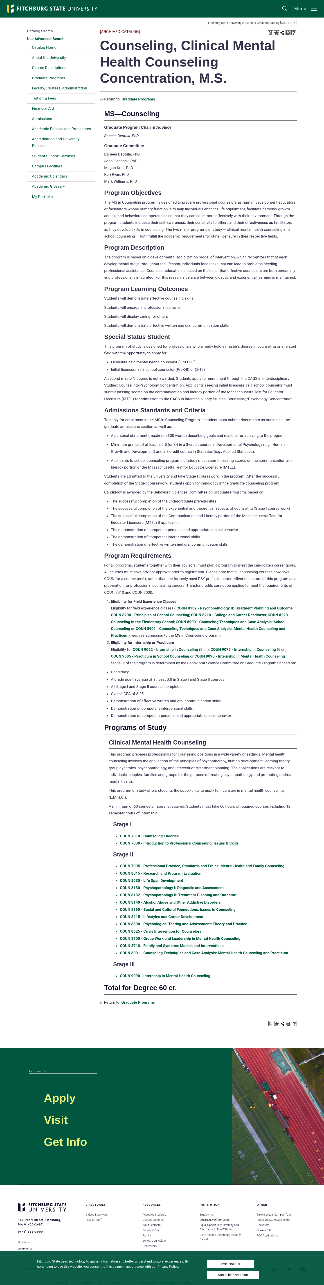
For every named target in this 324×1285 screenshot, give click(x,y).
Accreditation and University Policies (55, 142)
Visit (59, 1119)
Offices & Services (97, 1214)
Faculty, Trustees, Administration (59, 88)
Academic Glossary (48, 186)
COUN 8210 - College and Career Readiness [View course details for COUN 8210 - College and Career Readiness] (228, 615)
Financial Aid (43, 108)
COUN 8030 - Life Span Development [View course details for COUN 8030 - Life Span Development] (151, 880)
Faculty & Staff (152, 1230)
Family (147, 1235)
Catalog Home (44, 47)
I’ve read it (230, 1264)
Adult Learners (151, 1225)
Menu (300, 8)
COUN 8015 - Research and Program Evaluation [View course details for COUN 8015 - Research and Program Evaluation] (160, 873)
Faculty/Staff (93, 1219)
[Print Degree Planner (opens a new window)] (270, 32)
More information (233, 1275)
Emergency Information (214, 1219)
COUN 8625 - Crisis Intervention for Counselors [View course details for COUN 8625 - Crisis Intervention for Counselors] (160, 931)
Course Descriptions (49, 67)
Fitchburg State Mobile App (273, 1219)
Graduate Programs (48, 78)
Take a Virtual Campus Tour (274, 1214)
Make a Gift (264, 1230)
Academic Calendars (49, 176)
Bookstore (263, 1225)
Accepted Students (154, 1214)
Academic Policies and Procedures (61, 129)
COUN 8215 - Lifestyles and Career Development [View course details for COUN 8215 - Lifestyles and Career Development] (161, 916)
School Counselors (154, 1240)
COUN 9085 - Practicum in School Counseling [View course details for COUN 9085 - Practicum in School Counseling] (150, 656)
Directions (24, 1239)
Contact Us (25, 1246)
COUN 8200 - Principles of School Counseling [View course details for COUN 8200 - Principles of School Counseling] (150, 615)
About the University (49, 57)
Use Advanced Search (45, 38)
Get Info (72, 1141)
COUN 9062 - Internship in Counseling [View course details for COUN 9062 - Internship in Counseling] (165, 649)
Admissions (42, 118)
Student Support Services (53, 156)
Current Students (153, 1219)
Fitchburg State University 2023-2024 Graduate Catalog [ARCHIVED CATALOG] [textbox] (252, 22)
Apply (64, 1097)
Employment (207, 1214)
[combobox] (252, 22)
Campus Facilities (47, 166)
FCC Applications (267, 1235)
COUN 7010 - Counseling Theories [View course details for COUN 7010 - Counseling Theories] (149, 836)
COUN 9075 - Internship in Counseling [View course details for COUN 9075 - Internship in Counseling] (243, 649)
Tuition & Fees (44, 98)
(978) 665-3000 (30, 1231)
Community (150, 1246)
